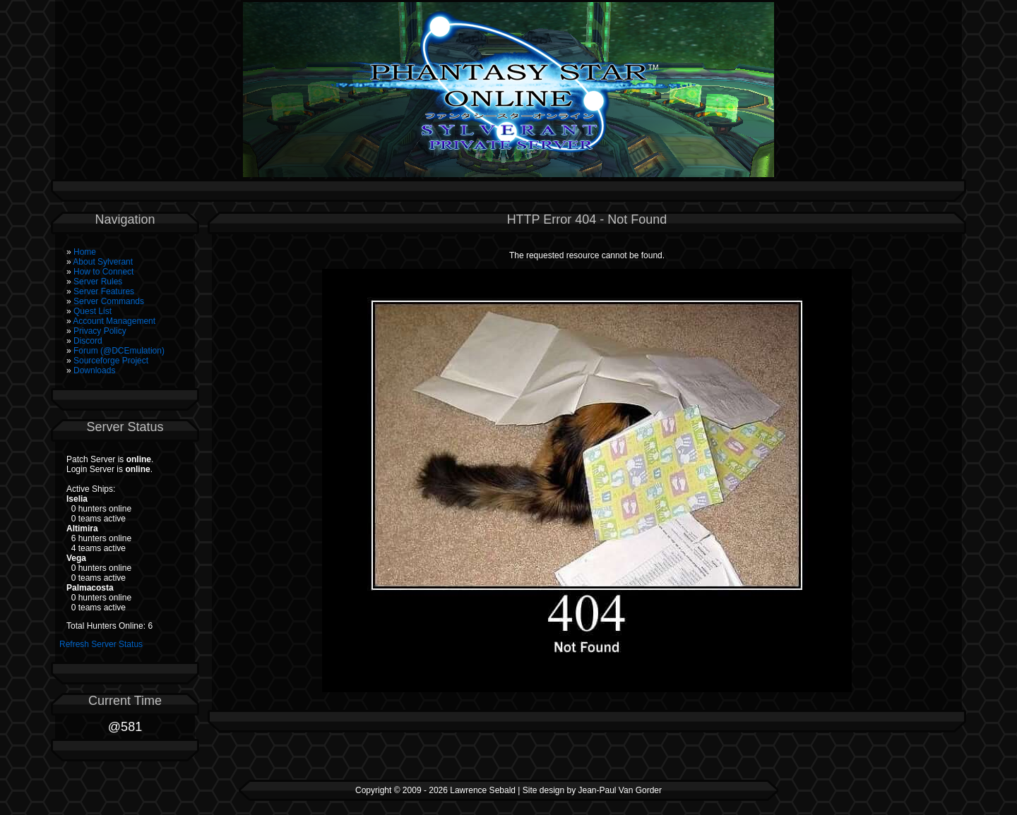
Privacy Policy (99, 331)
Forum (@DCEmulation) (119, 351)
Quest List (92, 311)
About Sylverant (103, 262)
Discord (87, 341)
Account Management (114, 321)
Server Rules (97, 281)
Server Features (103, 291)
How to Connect (103, 272)
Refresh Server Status (101, 644)
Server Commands (108, 301)
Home (84, 252)
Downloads (94, 370)
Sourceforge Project (110, 361)
